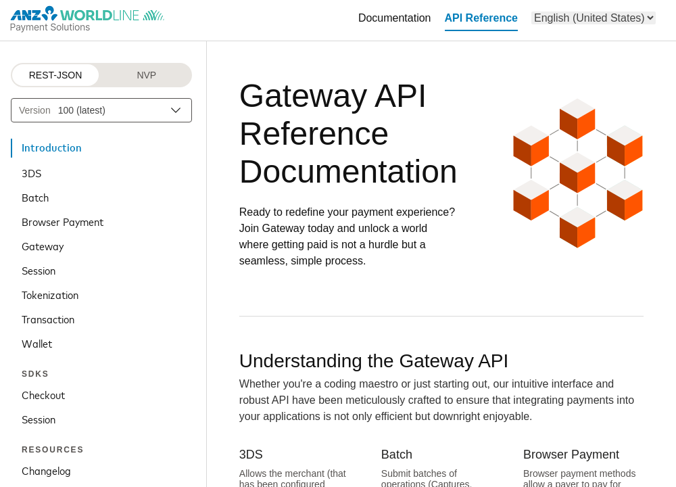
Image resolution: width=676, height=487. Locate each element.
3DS (31, 172)
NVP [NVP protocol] (146, 75)
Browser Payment (62, 221)
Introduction (52, 148)
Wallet (37, 342)
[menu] (593, 17)
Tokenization (50, 294)
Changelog (46, 470)
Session (38, 269)
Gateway (43, 245)
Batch (35, 196)
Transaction (48, 318)
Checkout (43, 394)
